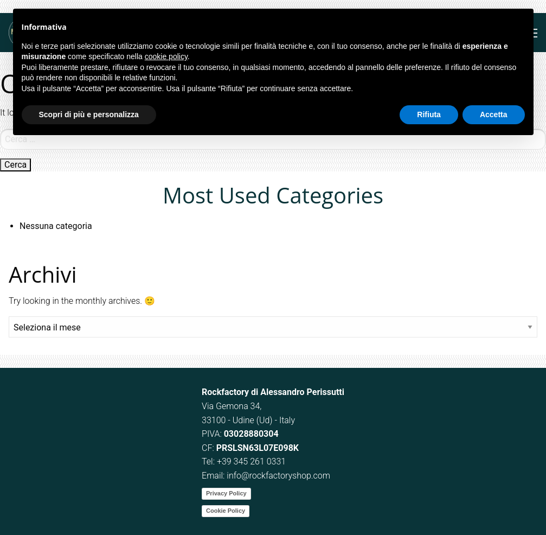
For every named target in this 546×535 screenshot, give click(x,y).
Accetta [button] (494, 114)
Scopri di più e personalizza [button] (89, 114)
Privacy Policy (226, 493)
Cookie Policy (225, 510)
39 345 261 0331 (254, 461)
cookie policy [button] (166, 56)
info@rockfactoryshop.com (278, 475)
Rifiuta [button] (429, 114)
